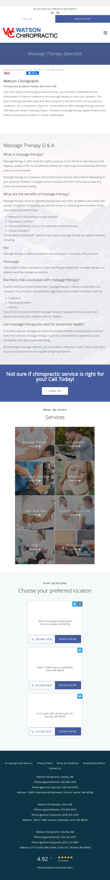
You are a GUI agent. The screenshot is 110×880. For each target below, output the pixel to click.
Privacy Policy (44, 763)
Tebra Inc (28, 763)
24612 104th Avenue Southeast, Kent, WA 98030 (55, 669)
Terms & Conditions (67, 763)
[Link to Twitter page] (74, 604)
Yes (52, 12)
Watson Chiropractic (13, 69)
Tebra (70, 867)
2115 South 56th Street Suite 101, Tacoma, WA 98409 (55, 715)
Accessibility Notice (94, 763)
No (58, 12)
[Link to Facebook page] (79, 604)
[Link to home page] (40, 33)
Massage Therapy (55, 69)
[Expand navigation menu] (105, 33)
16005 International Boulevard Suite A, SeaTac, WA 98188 (55, 623)
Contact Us (55, 768)
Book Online (67, 639)
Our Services (35, 69)
